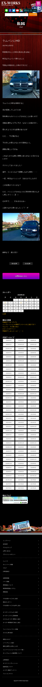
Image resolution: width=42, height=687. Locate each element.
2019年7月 (8, 451)
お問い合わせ (6, 551)
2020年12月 (21, 426)
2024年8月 (33, 365)
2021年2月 (33, 422)
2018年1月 (8, 475)
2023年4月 (8, 389)
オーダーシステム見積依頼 (10, 615)
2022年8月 (33, 398)
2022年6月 (21, 402)
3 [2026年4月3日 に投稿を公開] (26, 300)
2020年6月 (21, 434)
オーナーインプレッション (10, 663)
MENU (38, 3)
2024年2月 (33, 373)
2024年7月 (8, 369)
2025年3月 (21, 356)
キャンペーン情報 (8, 564)
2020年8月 (33, 430)
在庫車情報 (6, 578)
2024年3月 (21, 373)
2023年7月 (8, 385)
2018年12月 (21, 459)
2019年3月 (21, 455)
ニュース (5, 561)
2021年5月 (33, 418)
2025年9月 (21, 348)
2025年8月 (33, 348)
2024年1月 (8, 377)
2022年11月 (33, 393)
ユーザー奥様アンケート (10, 670)
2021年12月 (21, 410)
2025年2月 (33, 356)
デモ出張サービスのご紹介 (10, 598)
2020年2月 (33, 438)
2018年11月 (33, 459)
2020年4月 (8, 438)
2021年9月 (21, 414)
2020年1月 (8, 443)
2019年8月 (33, 447)
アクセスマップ (7, 547)
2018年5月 (33, 467)
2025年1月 (8, 361)
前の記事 (14, 263)
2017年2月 (33, 488)
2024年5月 (33, 369)
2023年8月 (33, 381)
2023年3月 (21, 389)
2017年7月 (8, 484)
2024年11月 (33, 361)
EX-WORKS (14, 3)
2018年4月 (8, 471)
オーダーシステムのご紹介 (10, 612)
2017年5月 (33, 484)
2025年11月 (33, 344)
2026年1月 (8, 344)
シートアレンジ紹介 (8, 643)
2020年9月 (21, 430)
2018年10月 (9, 463)
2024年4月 (8, 373)
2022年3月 (21, 406)
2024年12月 (21, 361)
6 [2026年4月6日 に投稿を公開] (5, 302)
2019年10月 (9, 447)
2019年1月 (8, 459)
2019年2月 (33, 455)
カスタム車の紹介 (8, 632)
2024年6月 (21, 369)
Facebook (10, 10)
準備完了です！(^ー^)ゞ (10, 322)
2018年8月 (33, 463)
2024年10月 (9, 365)
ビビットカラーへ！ (9, 329)
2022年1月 (8, 410)
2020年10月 (9, 430)
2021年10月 (9, 414)
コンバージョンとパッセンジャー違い (13, 649)
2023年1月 (8, 393)
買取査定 (5, 592)
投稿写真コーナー (8, 666)
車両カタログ (6, 639)
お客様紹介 (6, 660)
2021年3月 (21, 422)
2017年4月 (8, 488)
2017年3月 (21, 488)
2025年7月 (8, 352)
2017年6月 (21, 484)
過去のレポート (7, 602)
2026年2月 (33, 340)
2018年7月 (8, 467)
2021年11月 (33, 410)
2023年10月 (9, 381)
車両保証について (8, 585)
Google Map (21, 10)
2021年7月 (8, 418)
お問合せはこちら (21, 276)
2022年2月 (33, 406)
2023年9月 (21, 381)
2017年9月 (21, 480)
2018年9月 (21, 463)
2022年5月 (33, 402)
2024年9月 (21, 365)
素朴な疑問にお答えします (10, 646)
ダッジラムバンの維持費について (12, 653)
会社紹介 (5, 544)
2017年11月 (33, 475)
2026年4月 (8, 340)
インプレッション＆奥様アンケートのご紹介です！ (19, 324)
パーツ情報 (6, 581)
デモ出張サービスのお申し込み (11, 605)
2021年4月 (8, 422)
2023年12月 (21, 377)
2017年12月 (21, 475)
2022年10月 (9, 398)
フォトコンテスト (8, 673)
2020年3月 (21, 438)
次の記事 (27, 263)
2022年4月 (8, 406)
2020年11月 (33, 426)
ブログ (5, 568)
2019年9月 (21, 447)
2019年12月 (21, 443)
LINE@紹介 (6, 571)
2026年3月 (21, 340)
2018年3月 (21, 471)
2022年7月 (8, 402)
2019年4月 (8, 455)
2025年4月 (8, 356)
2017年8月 (33, 480)
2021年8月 (33, 414)
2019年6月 (21, 451)
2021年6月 (21, 418)
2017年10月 (9, 480)
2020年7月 (8, 434)
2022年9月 (21, 398)
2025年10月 (9, 348)
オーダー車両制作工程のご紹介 (11, 622)
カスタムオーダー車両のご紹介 (11, 619)
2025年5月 (33, 352)
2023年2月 (33, 389)
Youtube (17, 10)
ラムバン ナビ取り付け (11, 326)
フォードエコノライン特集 (10, 629)
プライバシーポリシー (9, 554)
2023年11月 (33, 377)
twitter (13, 10)
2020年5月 (33, 434)
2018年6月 (21, 467)
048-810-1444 (31, 10)
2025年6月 (21, 352)
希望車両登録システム (9, 588)
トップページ (6, 540)
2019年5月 (33, 451)
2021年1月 (8, 426)
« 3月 (4, 314)
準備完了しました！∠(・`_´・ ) (13, 331)
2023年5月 (33, 385)
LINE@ (6, 10)
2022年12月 (21, 393)
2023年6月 (21, 385)
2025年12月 (21, 344)
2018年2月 (33, 471)
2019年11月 (33, 443)
